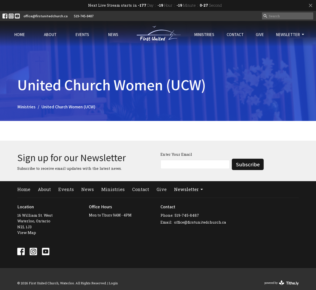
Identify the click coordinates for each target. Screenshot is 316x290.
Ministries (204, 34)
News (113, 34)
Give (260, 34)
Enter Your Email (176, 154)
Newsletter (290, 34)
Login (113, 283)
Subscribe (248, 164)
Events (82, 34)
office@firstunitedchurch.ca (45, 16)
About (50, 34)
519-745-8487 (84, 16)
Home (19, 34)
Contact (235, 34)
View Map (26, 232)
